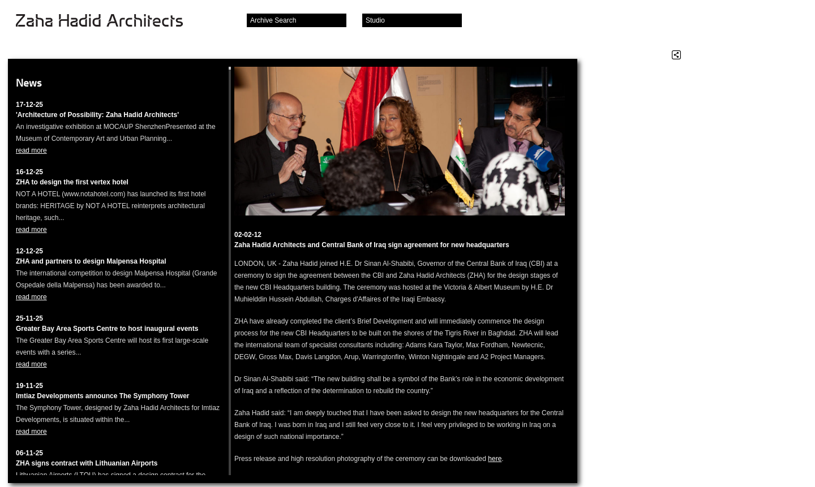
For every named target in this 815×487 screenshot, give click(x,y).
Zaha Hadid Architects (108, 21)
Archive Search (273, 20)
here (494, 459)
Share (676, 55)
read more (31, 150)
